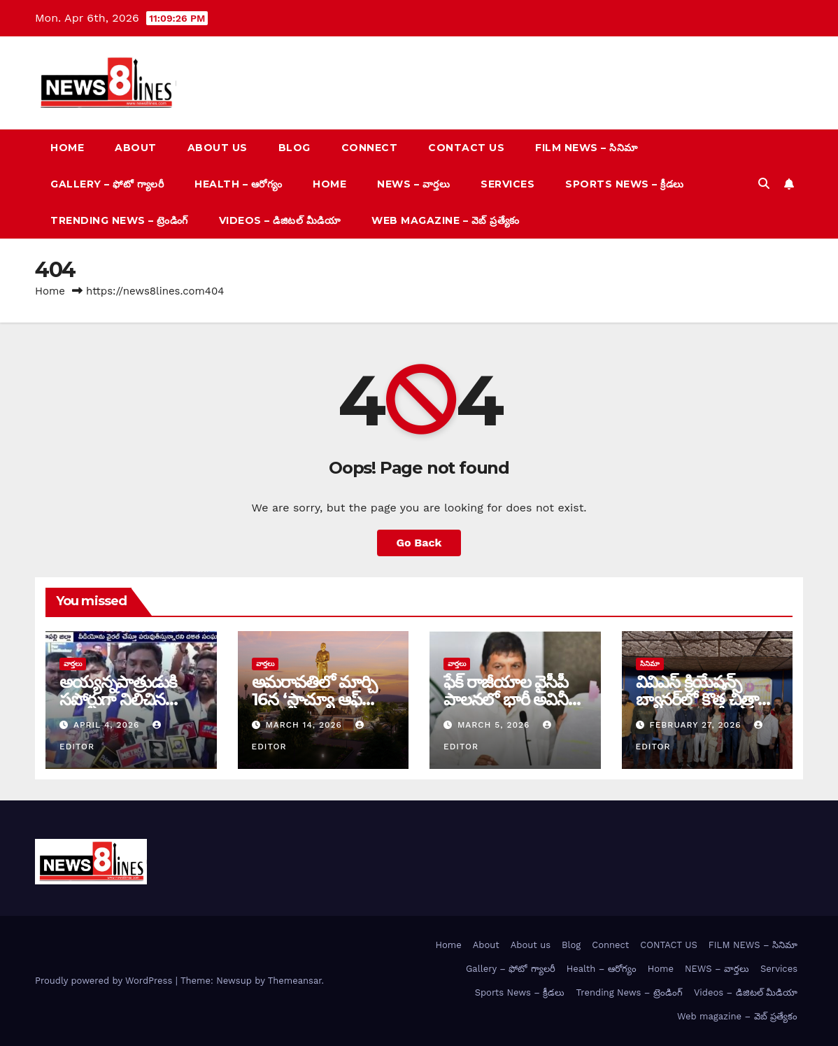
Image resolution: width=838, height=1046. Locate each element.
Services (507, 184)
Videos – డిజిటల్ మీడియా (280, 220)
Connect (369, 147)
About (136, 147)
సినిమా (650, 663)
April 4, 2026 (108, 725)
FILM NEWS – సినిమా (586, 147)
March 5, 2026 (495, 725)
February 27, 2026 (696, 725)
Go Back (419, 542)
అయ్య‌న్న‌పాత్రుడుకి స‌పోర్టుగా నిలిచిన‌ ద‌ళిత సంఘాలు (118, 699)
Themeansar (295, 980)
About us (217, 147)
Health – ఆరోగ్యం (238, 184)
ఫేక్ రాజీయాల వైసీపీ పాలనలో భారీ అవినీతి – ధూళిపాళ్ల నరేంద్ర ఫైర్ (512, 699)
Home (67, 147)
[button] (763, 183)
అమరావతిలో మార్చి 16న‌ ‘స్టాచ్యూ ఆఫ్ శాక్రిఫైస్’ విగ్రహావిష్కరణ (322, 699)
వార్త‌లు (73, 663)
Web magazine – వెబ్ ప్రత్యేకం (445, 220)
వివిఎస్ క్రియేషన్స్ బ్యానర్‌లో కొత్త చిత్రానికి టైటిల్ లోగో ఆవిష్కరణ (706, 699)
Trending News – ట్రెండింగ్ (119, 220)
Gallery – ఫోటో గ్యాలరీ (107, 184)
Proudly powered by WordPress (105, 980)
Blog (294, 147)
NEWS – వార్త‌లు (413, 184)
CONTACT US (466, 147)
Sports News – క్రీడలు (624, 184)
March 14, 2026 (305, 725)
